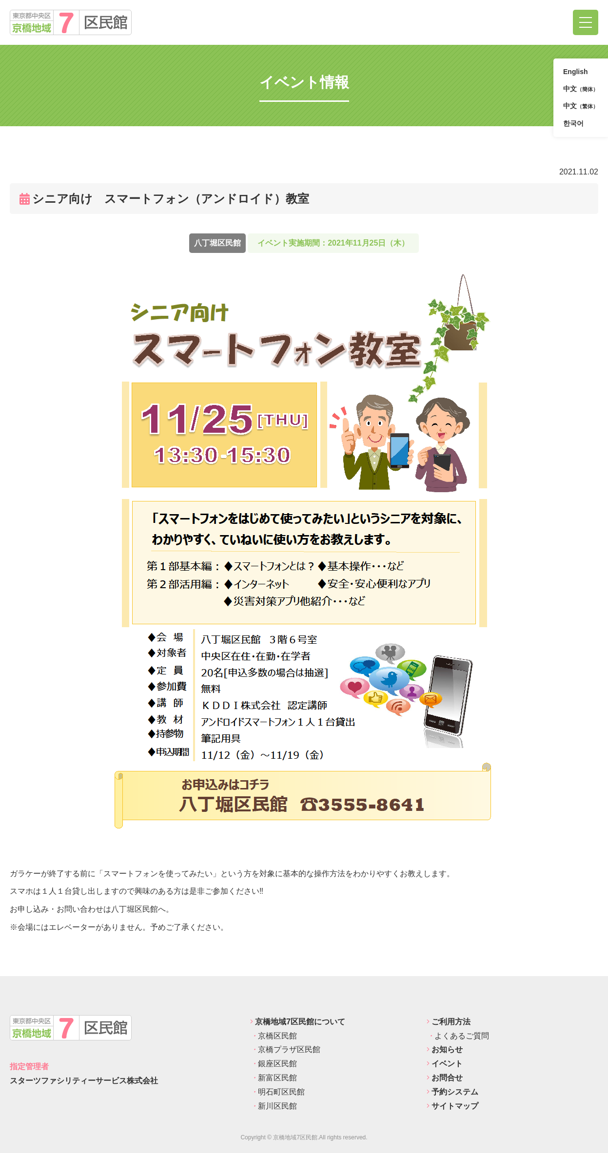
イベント (445, 1063)
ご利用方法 (449, 1022)
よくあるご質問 (458, 1036)
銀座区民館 (273, 1063)
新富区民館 (273, 1078)
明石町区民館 (277, 1092)
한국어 (573, 123)
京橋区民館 (273, 1036)
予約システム (452, 1092)
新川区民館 (273, 1106)
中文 (580, 89)
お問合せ (445, 1078)
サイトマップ (452, 1106)
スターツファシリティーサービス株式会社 (84, 1080)
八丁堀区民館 (217, 243)
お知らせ (445, 1049)
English (575, 72)
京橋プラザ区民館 (285, 1049)
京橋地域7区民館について (297, 1022)
